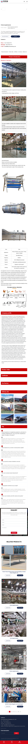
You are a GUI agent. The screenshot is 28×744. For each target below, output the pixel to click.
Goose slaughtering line (14, 605)
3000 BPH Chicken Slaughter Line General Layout (14, 704)
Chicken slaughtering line (14, 671)
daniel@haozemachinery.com (9, 724)
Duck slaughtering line (14, 638)
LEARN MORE (8, 575)
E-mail (12, 742)
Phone (4, 742)
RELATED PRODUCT (5, 36)
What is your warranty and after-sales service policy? (12, 495)
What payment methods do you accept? (10, 485)
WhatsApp (19, 742)
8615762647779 (8, 723)
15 (18, 711)
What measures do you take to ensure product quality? (13, 447)
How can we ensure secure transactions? (10, 472)
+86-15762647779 (7, 722)
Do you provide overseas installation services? (11, 461)
